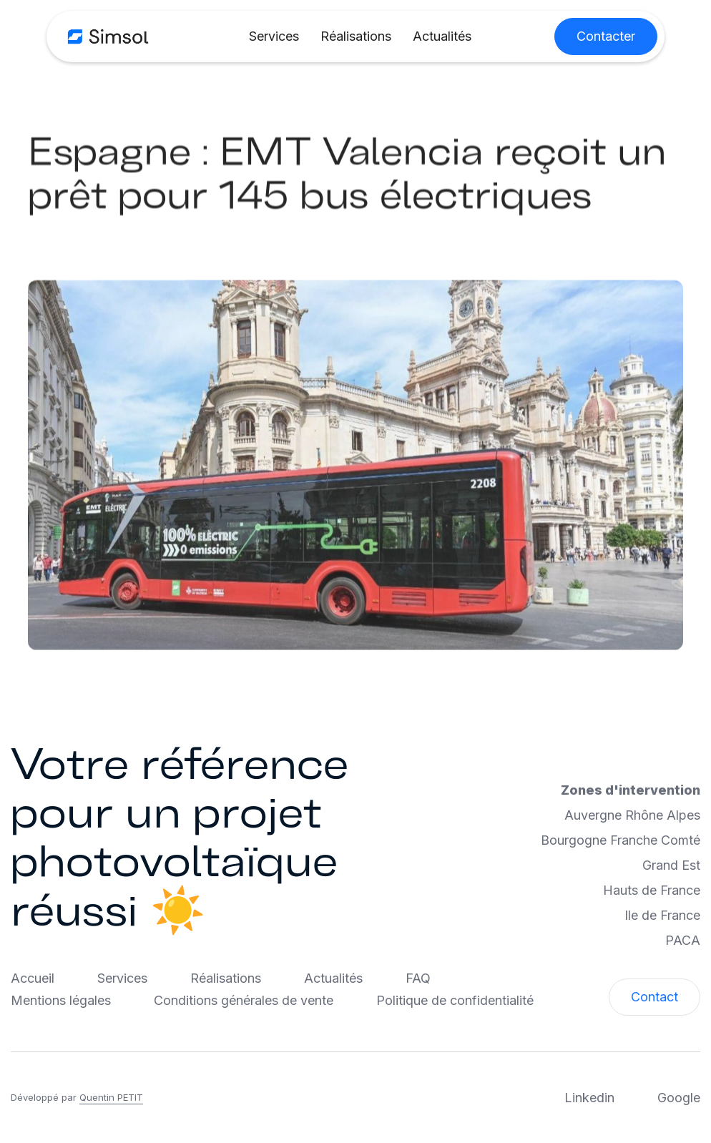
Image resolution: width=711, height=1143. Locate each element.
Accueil (32, 978)
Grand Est (671, 865)
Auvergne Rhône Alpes (632, 815)
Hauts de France (651, 890)
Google (678, 1097)
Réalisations (355, 36)
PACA (682, 940)
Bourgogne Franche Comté (620, 840)
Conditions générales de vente (243, 1000)
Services (274, 36)
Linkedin (589, 1097)
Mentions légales (61, 1000)
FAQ (418, 978)
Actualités (442, 36)
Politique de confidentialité (455, 1000)
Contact (654, 996)
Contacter (606, 36)
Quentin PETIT (111, 1097)
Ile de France (662, 915)
